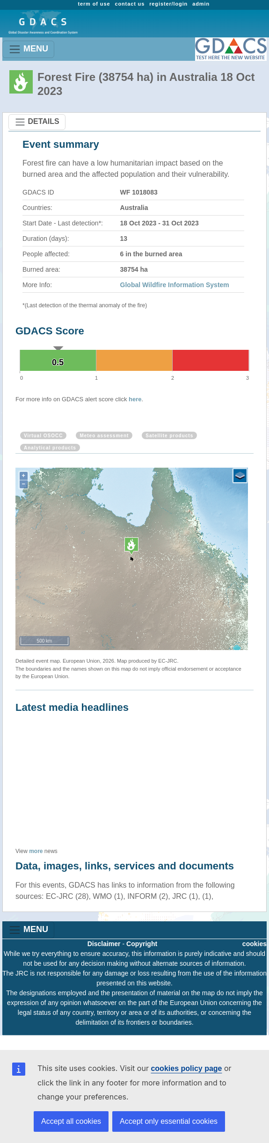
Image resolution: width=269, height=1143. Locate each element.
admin (201, 4)
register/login (168, 4)
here (135, 399)
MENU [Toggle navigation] (28, 49)
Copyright (141, 944)
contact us (130, 4)
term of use (94, 4)
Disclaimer (104, 944)
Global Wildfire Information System (174, 285)
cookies (254, 944)
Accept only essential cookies (169, 1121)
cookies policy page (186, 1068)
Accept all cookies (71, 1121)
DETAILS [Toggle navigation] (37, 122)
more (36, 851)
